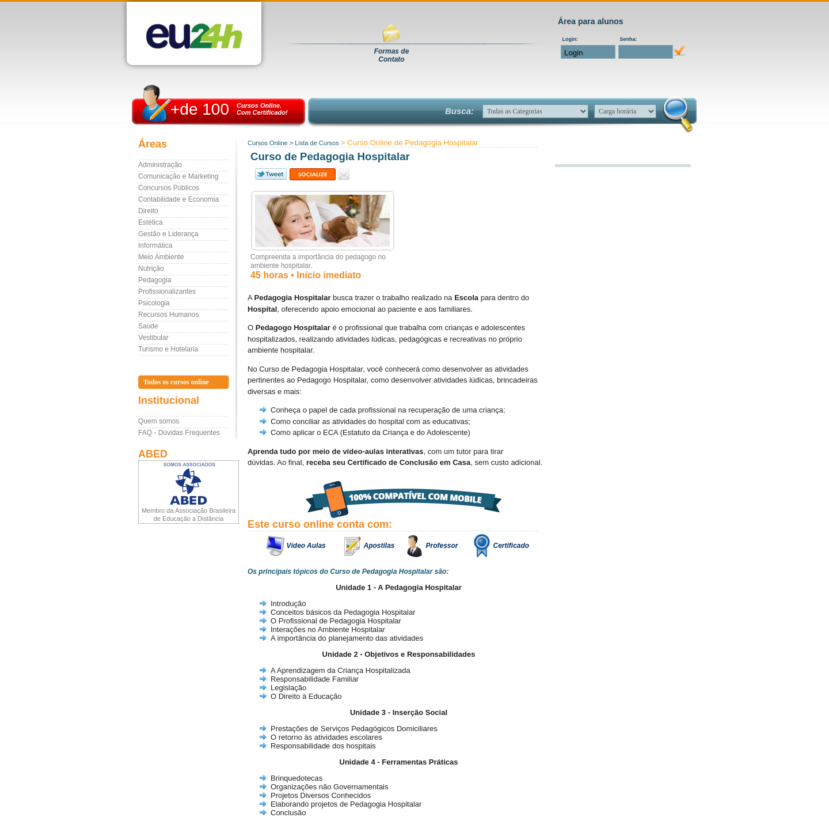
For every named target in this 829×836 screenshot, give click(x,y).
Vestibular (153, 338)
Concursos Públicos (168, 188)
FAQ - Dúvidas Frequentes (179, 433)
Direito (148, 211)
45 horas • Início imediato (305, 275)
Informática (155, 245)
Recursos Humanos (168, 315)
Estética (150, 222)
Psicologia (154, 303)
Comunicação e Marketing (178, 176)
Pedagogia (154, 280)
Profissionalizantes (167, 292)
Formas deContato (391, 55)
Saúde (148, 326)
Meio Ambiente (161, 257)
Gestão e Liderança (168, 234)
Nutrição (151, 268)
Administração (160, 165)
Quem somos (158, 421)
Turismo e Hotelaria (168, 349)
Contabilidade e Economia (178, 199)
